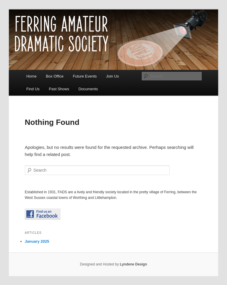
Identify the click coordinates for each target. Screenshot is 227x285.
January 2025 (37, 241)
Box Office (55, 76)
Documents (88, 89)
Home (31, 76)
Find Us (33, 89)
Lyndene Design (133, 264)
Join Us (112, 76)
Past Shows (59, 89)
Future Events (85, 76)
